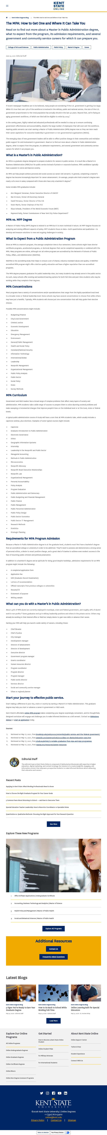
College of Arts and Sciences (18, 47)
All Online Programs (13, 1043)
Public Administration (41, 47)
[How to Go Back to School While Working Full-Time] (53, 993)
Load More (53, 1021)
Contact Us (53, 949)
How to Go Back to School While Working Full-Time (52, 1009)
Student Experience (78, 1054)
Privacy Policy (37, 1120)
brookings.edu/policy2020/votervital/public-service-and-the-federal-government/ (68, 734)
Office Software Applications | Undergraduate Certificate (34, 896)
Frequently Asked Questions (54, 957)
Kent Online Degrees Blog (20, 18)
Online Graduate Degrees (15, 1057)
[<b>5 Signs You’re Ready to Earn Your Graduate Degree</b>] (21, 993)
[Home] (7, 18)
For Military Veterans (45, 1056)
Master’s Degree (73, 47)
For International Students (47, 1063)
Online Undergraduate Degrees (17, 1050)
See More (53, 824)
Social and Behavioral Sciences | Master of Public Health (34, 918)
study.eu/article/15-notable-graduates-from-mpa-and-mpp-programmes (64, 741)
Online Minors (10, 1071)
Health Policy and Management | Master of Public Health (34, 911)
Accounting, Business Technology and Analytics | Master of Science (38, 903)
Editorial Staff (21, 56)
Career (86, 47)
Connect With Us (77, 1061)
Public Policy (58, 47)
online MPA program (32, 713)
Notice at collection (43, 1132)
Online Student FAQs (45, 1049)
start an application (21, 720)
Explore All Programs (54, 929)
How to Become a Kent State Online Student (50, 1041)
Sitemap (72, 1120)
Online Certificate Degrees (15, 1064)
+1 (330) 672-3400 (53, 1114)
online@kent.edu (53, 1117)
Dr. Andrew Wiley (85, 1013)
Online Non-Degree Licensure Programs (20, 1078)
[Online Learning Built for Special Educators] (86, 993)
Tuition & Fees (76, 1047)
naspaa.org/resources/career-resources (51, 745)
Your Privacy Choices (57, 1132)
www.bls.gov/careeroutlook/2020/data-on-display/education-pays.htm (63, 738)
